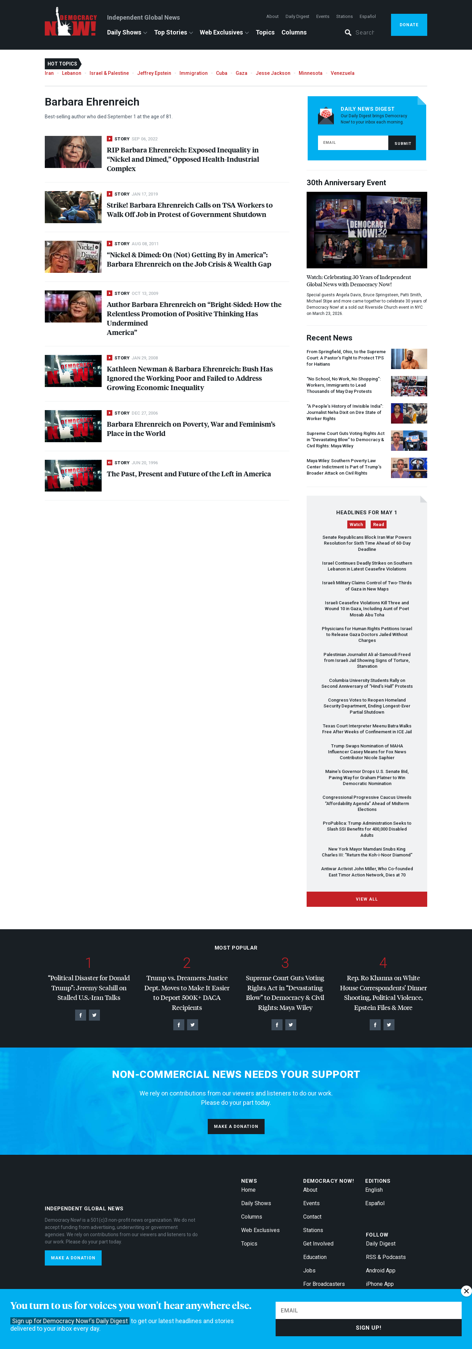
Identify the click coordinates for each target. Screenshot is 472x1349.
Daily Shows (124, 32)
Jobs (309, 1270)
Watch (356, 524)
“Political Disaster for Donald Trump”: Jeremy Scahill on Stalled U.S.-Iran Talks (89, 987)
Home (248, 1190)
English (374, 1190)
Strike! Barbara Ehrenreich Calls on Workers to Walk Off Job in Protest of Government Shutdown (190, 209)
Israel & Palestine (109, 73)
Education (315, 1257)
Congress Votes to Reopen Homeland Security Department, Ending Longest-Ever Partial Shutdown (367, 706)
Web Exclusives (221, 32)
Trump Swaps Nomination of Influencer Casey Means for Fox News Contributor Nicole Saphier (367, 752)
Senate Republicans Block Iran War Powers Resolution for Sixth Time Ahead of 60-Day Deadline (366, 543)
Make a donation (236, 1126)
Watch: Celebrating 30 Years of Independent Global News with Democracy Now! (359, 280)
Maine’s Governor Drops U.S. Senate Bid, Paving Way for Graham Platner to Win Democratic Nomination (367, 777)
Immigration (193, 73)
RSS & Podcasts (386, 1257)
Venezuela (343, 73)
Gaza (241, 73)
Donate (409, 24)
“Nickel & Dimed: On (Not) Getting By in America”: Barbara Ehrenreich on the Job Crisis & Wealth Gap (189, 259)
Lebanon (71, 73)
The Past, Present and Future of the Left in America (189, 473)
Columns (294, 32)
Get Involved (318, 1243)
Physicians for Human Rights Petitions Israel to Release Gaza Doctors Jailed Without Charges (367, 634)
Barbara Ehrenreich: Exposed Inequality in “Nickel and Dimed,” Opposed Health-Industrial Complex (183, 159)
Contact (312, 1216)
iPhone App (380, 1284)
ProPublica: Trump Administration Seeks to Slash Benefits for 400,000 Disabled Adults (367, 829)
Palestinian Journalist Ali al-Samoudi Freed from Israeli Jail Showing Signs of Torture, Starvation (367, 660)
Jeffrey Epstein (154, 73)
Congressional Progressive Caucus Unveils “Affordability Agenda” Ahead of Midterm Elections (366, 803)
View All (367, 899)
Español (368, 16)
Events (322, 16)
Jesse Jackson (273, 73)
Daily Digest (297, 16)
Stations (344, 16)
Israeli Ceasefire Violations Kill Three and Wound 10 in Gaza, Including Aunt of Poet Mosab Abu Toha (367, 608)
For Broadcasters (324, 1284)
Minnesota (310, 73)
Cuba (221, 73)
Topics (265, 32)
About (272, 16)
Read (378, 524)
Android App (381, 1270)
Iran (49, 73)
